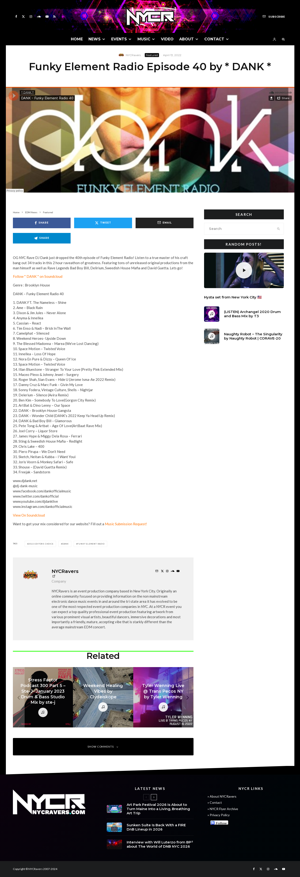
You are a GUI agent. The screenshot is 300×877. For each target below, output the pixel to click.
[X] (23, 16)
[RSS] (54, 16)
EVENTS (119, 39)
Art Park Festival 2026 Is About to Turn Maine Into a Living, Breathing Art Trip (158, 809)
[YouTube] (47, 16)
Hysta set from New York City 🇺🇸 (233, 297)
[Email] (165, 223)
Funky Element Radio (90, 544)
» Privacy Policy (219, 815)
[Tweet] (103, 223)
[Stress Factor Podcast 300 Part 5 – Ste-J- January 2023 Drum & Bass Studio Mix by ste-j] (43, 697)
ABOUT (186, 39)
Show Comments (103, 746)
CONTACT (214, 39)
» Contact (215, 802)
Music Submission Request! (126, 524)
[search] (278, 228)
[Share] (42, 223)
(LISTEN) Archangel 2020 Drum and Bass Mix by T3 (252, 315)
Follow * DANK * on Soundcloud (37, 276)
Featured (152, 55)
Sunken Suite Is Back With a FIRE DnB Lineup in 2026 (156, 828)
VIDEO (167, 39)
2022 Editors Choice (40, 544)
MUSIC (143, 39)
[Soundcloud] (38, 16)
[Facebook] (16, 16)
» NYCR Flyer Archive (223, 809)
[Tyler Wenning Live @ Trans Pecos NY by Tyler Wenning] (163, 697)
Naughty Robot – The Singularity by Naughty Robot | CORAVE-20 (253, 339)
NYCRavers (133, 55)
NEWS (94, 39)
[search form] (238, 228)
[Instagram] (30, 16)
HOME (77, 39)
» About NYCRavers (222, 796)
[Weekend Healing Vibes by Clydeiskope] (103, 697)
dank (65, 544)
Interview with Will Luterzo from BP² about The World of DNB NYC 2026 (160, 847)
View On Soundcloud (29, 515)
